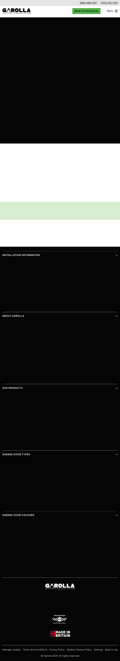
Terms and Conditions (35, 649)
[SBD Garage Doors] (60, 619)
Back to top (111, 649)
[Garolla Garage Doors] (15, 11)
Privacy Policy (57, 649)
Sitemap (98, 649)
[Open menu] (113, 11)
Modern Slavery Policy (79, 649)
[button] (60, 256)
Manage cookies (11, 649)
